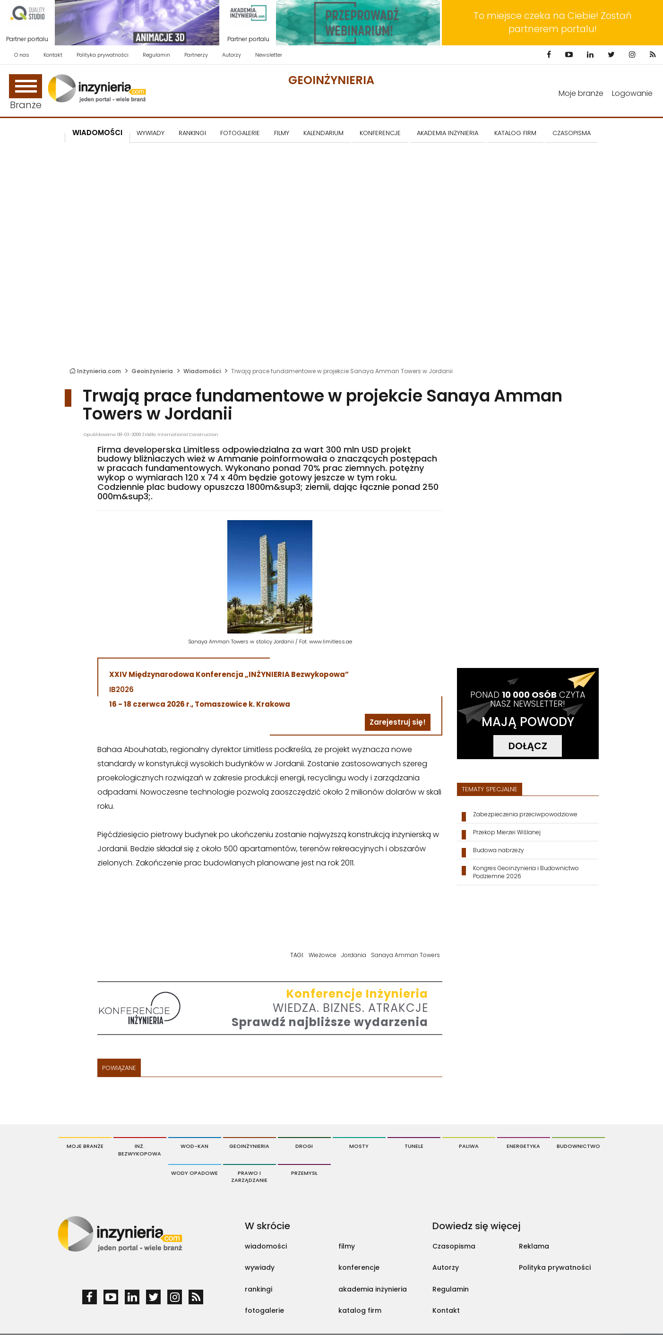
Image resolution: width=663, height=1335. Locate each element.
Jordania (353, 955)
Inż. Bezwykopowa (139, 1149)
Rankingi (192, 132)
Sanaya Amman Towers (405, 955)
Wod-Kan (194, 1146)
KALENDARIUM (323, 132)
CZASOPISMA (571, 132)
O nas (21, 55)
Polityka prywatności (103, 55)
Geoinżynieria (331, 80)
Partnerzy (196, 55)
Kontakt (52, 55)
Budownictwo (578, 1146)
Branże (25, 92)
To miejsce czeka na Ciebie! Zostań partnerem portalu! (553, 22)
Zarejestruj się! (398, 722)
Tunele (414, 1146)
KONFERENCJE (380, 132)
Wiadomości (97, 132)
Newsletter (268, 55)
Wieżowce (322, 955)
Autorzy (231, 55)
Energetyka (523, 1146)
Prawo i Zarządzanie (249, 1176)
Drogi (304, 1146)
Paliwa (469, 1146)
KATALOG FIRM (515, 132)
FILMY (281, 132)
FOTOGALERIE (240, 132)
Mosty (359, 1146)
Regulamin (156, 55)
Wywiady (150, 132)
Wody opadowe (194, 1173)
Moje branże (581, 93)
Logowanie (632, 93)
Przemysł (304, 1173)
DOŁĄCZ (527, 746)
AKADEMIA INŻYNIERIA (447, 132)
